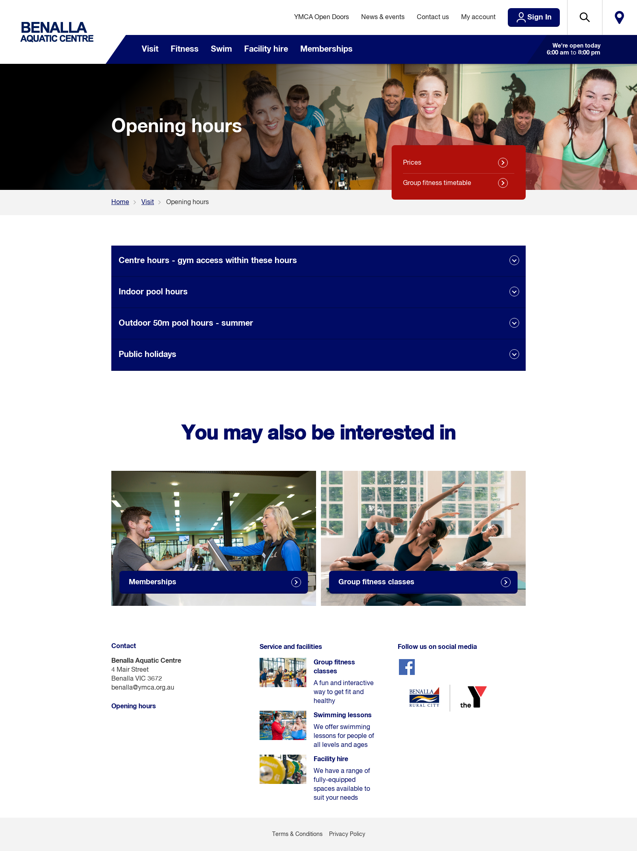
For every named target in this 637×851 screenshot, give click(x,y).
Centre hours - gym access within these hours (208, 261)
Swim (221, 49)
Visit (150, 49)
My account (478, 17)
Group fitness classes (376, 582)
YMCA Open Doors (321, 17)
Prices (412, 163)
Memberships (326, 49)
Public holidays (147, 354)
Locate (619, 17)
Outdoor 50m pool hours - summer (186, 323)
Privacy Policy (347, 834)
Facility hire (266, 49)
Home (120, 202)
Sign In (539, 17)
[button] (584, 17)
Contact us (433, 17)
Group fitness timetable (437, 183)
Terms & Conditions (297, 834)
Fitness (185, 49)
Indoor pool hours (153, 292)
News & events (383, 17)
